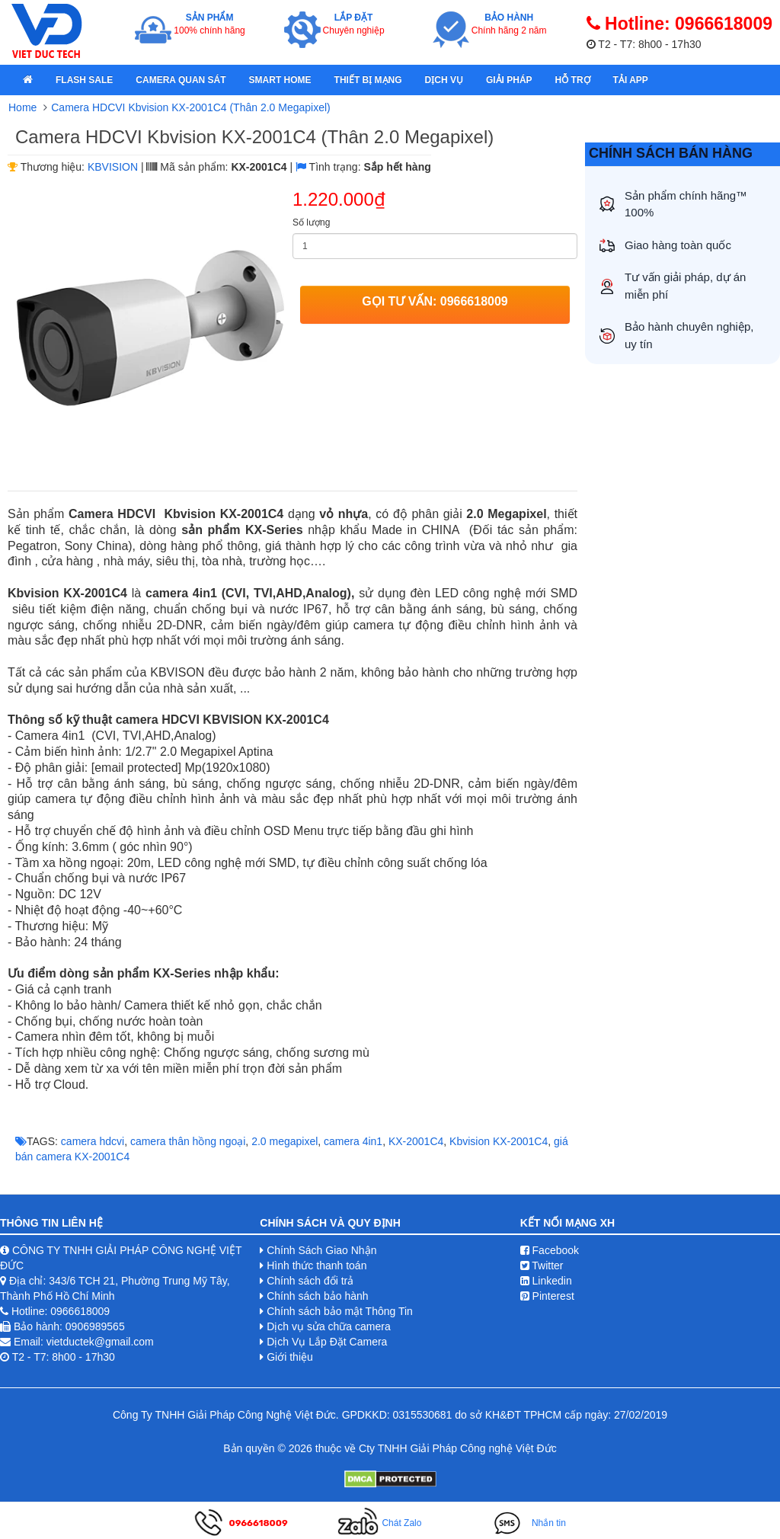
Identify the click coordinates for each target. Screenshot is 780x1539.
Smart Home (280, 80)
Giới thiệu (290, 1357)
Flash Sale (84, 80)
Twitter (542, 1265)
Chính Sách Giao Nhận (321, 1250)
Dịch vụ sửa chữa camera (329, 1326)
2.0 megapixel (284, 1141)
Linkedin (546, 1281)
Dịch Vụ (444, 80)
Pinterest (547, 1296)
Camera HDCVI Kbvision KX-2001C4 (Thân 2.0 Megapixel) (191, 107)
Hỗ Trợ (572, 80)
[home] (27, 80)
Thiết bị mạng (368, 80)
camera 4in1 (353, 1141)
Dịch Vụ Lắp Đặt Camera (327, 1342)
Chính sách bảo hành (317, 1296)
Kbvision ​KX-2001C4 (498, 1141)
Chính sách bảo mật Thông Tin (340, 1311)
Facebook (549, 1250)
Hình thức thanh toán (316, 1265)
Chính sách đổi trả (310, 1281)
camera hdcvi (92, 1141)
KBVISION (113, 167)
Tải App (630, 80)
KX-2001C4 (415, 1141)
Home (22, 107)
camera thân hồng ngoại (187, 1141)
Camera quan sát (180, 80)
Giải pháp (509, 80)
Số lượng (311, 222)
